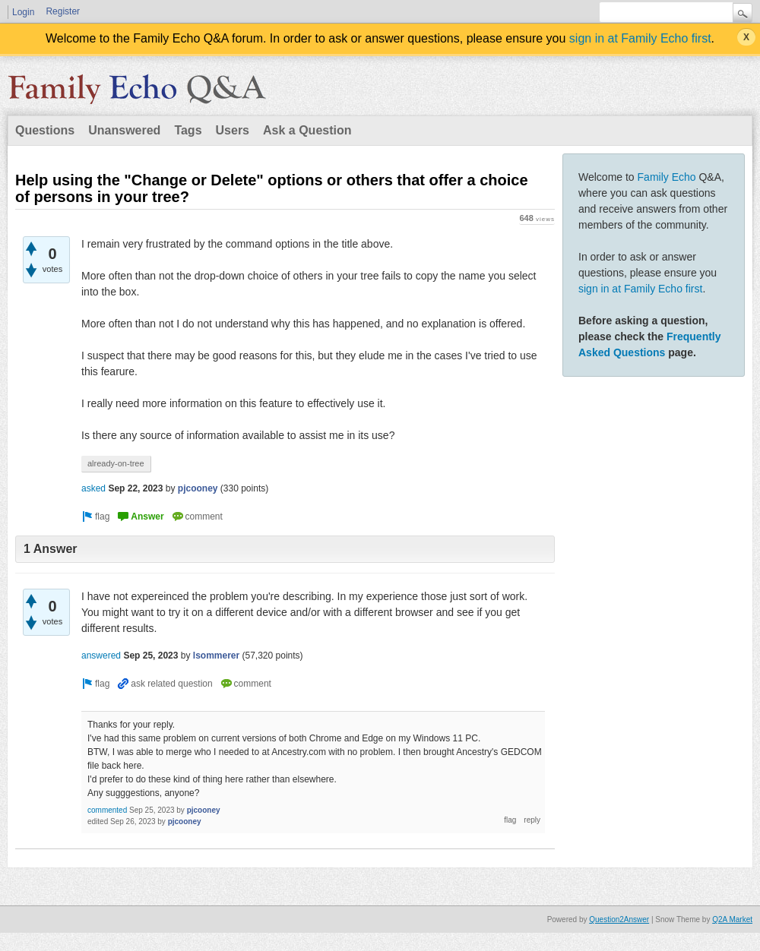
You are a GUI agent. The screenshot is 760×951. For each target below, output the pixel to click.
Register (63, 11)
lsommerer (216, 655)
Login (23, 12)
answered (101, 655)
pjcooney (198, 488)
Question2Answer (619, 919)
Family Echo (667, 177)
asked (93, 488)
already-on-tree (115, 463)
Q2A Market (732, 919)
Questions (44, 130)
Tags (187, 130)
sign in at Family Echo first (640, 38)
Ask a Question (307, 130)
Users (232, 130)
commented (107, 810)
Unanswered (124, 130)
